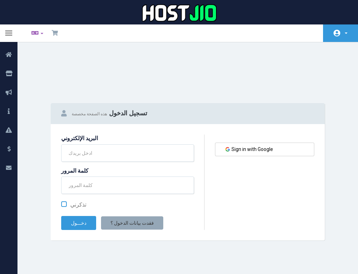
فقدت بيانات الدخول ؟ (132, 186)
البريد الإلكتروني (79, 101)
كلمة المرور (74, 134)
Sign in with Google (248, 113)
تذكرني (73, 168)
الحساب (346, 33)
